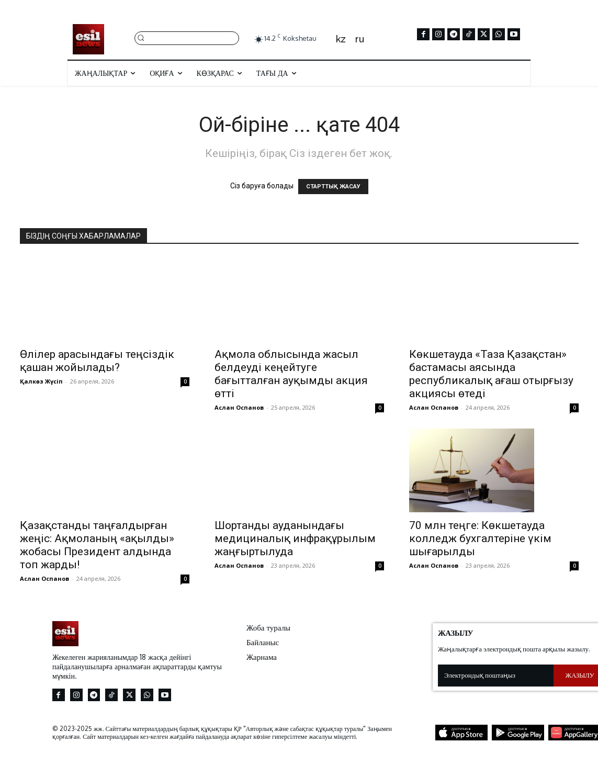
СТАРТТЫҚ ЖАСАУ (333, 186)
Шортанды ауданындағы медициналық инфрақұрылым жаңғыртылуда (295, 538)
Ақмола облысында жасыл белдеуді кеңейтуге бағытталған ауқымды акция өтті (291, 374)
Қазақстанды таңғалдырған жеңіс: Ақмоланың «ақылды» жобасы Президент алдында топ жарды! (97, 545)
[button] (187, 37)
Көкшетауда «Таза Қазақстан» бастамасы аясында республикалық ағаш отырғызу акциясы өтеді (491, 374)
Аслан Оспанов (239, 407)
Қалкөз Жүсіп (41, 381)
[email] (496, 676)
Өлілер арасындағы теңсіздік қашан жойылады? (97, 361)
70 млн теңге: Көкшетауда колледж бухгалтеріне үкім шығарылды (480, 538)
